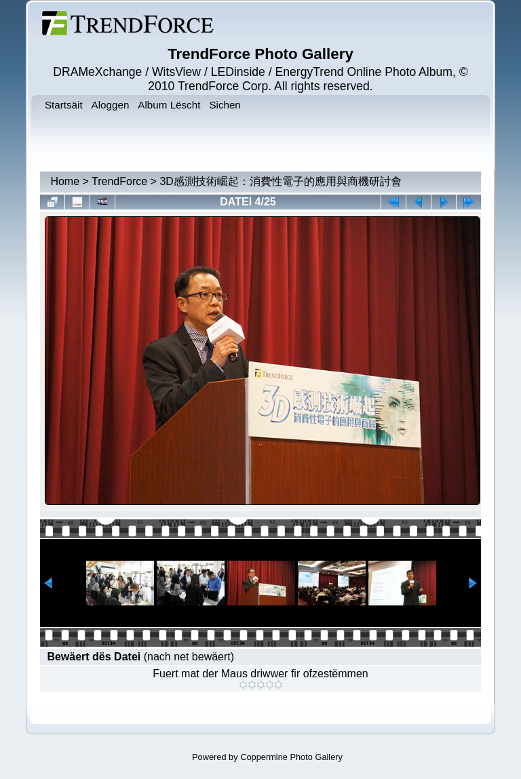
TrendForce (119, 181)
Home (64, 181)
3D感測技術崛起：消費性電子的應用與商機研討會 (280, 181)
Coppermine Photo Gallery (291, 757)
